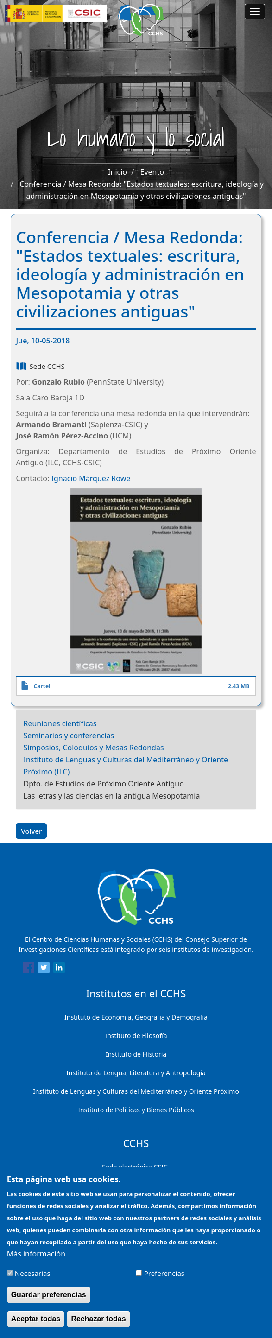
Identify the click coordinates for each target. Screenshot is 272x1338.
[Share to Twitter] (44, 969)
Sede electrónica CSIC (134, 1166)
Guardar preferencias (48, 1301)
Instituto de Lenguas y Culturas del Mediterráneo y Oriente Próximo (136, 1091)
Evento (152, 172)
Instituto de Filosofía (136, 1035)
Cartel (41, 686)
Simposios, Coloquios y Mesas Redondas (93, 747)
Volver (31, 831)
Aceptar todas (36, 1325)
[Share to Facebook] (28, 969)
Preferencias (164, 1279)
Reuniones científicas (59, 723)
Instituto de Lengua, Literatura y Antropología (136, 1072)
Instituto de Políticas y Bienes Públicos (136, 1109)
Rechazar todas (98, 1325)
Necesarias (33, 1279)
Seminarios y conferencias (68, 735)
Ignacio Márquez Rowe (91, 478)
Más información (36, 1260)
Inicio (117, 172)
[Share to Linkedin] (59, 969)
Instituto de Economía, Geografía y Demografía (136, 1017)
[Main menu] (255, 11)
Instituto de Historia (136, 1054)
